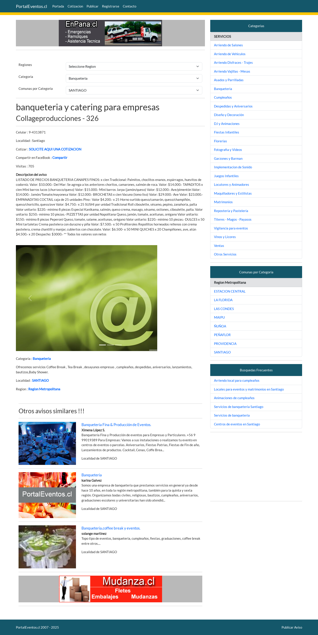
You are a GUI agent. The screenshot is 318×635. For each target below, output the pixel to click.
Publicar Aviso (292, 627)
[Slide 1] (102, 345)
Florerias (220, 141)
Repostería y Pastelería (231, 211)
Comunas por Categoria (36, 88)
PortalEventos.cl (31, 6)
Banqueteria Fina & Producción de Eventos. (116, 424)
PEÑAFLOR (222, 335)
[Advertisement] (256, 467)
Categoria (26, 77)
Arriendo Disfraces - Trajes (233, 62)
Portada (58, 6)
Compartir (59, 158)
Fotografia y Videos (228, 150)
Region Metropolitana (44, 389)
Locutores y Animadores (231, 184)
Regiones (25, 65)
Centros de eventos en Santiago (237, 424)
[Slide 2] (118, 345)
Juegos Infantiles (226, 176)
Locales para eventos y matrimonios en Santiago (249, 389)
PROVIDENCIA (225, 344)
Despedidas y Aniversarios (233, 106)
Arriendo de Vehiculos (230, 54)
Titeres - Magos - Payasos (233, 219)
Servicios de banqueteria (232, 415)
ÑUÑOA (220, 326)
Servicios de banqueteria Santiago (238, 407)
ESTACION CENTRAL (230, 291)
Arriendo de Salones (228, 45)
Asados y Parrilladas (229, 80)
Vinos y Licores (225, 237)
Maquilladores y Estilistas (233, 193)
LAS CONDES (224, 309)
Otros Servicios (225, 254)
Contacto (129, 6)
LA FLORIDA (223, 300)
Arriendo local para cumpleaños (236, 380)
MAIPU (219, 317)
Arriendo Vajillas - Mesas (232, 71)
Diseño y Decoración (229, 115)
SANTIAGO (40, 380)
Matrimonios (223, 202)
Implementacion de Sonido (233, 167)
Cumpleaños (223, 97)
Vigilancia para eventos (231, 228)
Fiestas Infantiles (226, 132)
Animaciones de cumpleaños (234, 398)
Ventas (219, 246)
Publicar (92, 6)
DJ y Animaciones (227, 124)
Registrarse (110, 6)
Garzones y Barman (228, 158)
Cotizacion (75, 6)
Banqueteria (42, 359)
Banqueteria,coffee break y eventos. (110, 528)
